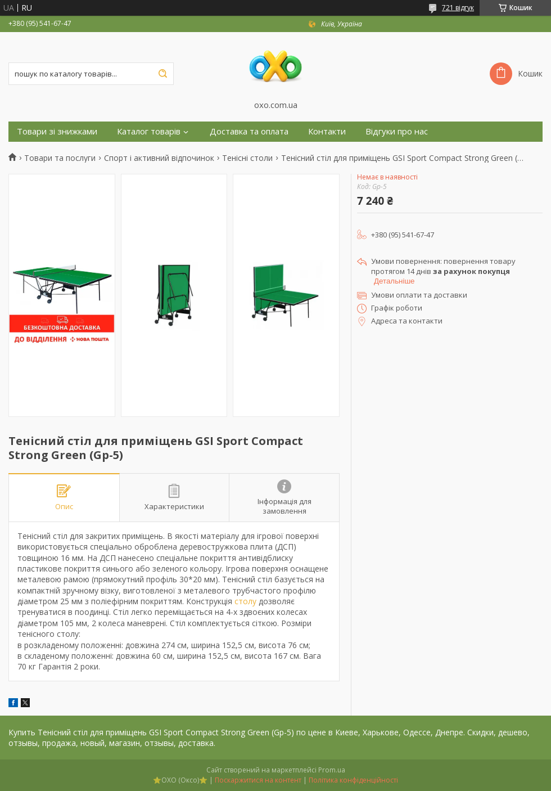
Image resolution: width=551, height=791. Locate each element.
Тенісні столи (247, 158)
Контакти (327, 131)
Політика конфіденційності (353, 780)
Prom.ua (331, 770)
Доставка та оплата (249, 131)
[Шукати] (162, 73)
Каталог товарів (148, 131)
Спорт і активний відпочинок (159, 158)
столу (245, 601)
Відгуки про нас (396, 131)
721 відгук (458, 7)
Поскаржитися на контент (258, 780)
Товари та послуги (60, 158)
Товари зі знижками (57, 131)
